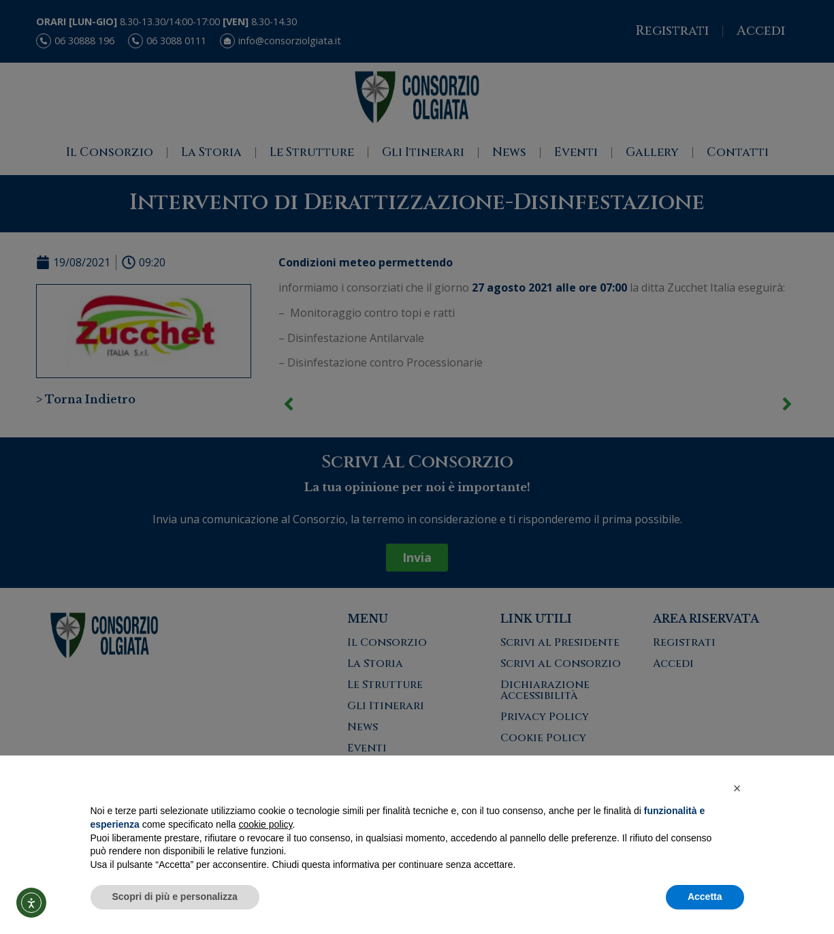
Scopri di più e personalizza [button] (175, 896)
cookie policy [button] (265, 824)
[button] (737, 788)
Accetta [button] (705, 896)
